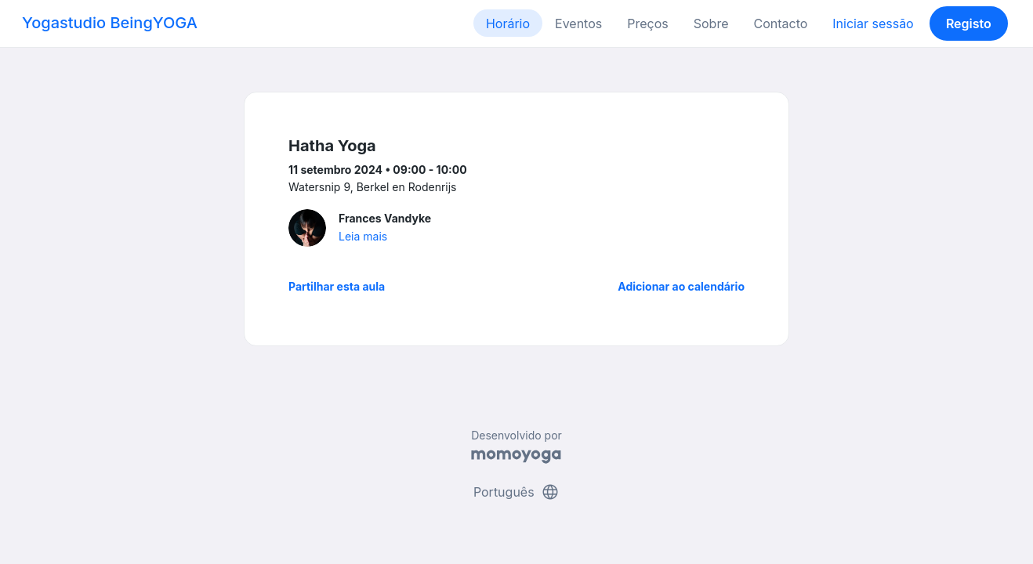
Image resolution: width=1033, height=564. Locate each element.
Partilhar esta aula (336, 286)
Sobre (711, 23)
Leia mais (363, 236)
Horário (508, 23)
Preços (647, 23)
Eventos (578, 23)
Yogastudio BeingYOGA (110, 22)
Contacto (780, 23)
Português (516, 492)
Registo (968, 23)
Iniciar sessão (872, 23)
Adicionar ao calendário (681, 286)
